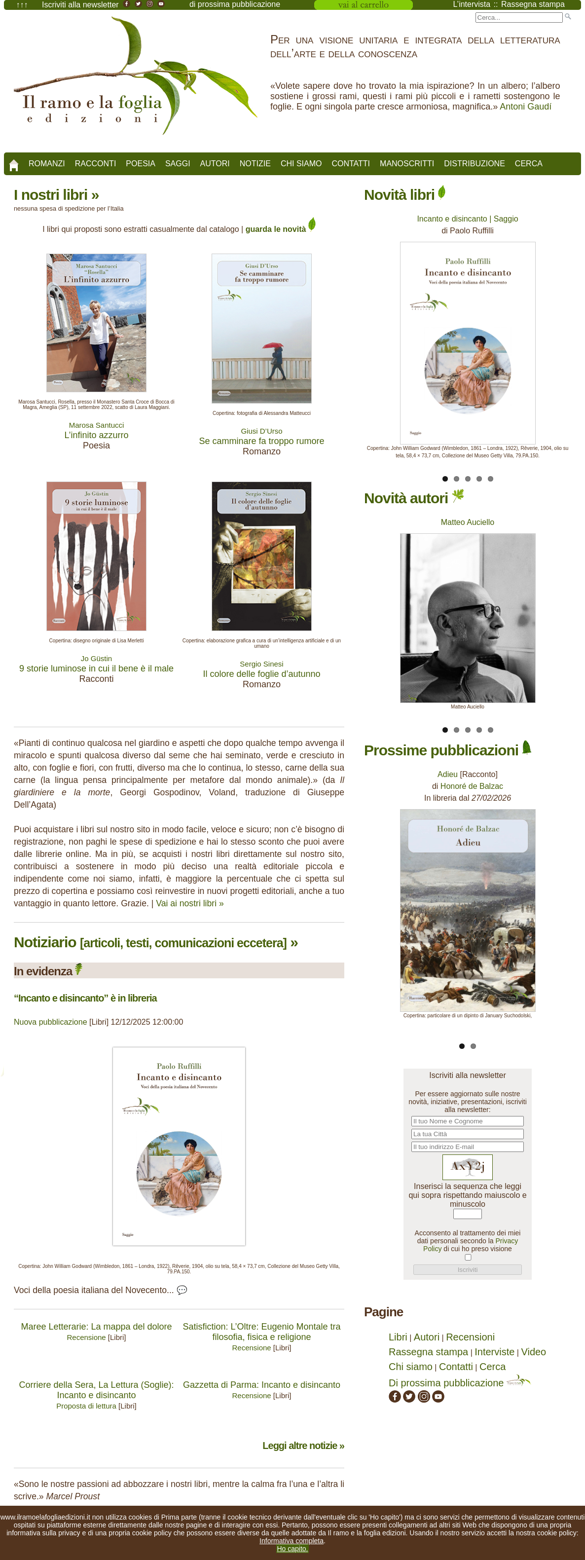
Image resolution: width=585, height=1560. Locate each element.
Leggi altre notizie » (303, 1445)
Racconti (95, 163)
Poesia (140, 163)
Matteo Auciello (468, 522)
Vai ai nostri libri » (190, 903)
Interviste (494, 1351)
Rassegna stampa (428, 1351)
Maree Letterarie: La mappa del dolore (96, 1327)
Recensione (86, 1337)
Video (533, 1351)
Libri (398, 1337)
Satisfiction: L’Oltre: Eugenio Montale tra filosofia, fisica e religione (261, 1332)
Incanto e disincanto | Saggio (467, 219)
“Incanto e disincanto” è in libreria (85, 998)
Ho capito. (292, 1549)
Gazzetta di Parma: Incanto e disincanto (261, 1385)
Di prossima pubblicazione (460, 1382)
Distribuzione (474, 163)
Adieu (448, 774)
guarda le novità (281, 229)
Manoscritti (407, 163)
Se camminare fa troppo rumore (261, 441)
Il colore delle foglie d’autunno (261, 674)
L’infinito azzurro (96, 435)
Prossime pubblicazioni (448, 750)
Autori (215, 163)
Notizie (255, 163)
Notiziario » (156, 942)
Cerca (529, 163)
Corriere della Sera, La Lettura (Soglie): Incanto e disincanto (96, 1390)
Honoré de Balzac (471, 786)
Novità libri (404, 194)
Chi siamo (301, 163)
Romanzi (47, 163)
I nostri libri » (56, 194)
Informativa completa (291, 1541)
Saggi (177, 163)
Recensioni (470, 1337)
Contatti (350, 163)
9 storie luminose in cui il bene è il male (96, 668)
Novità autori (414, 498)
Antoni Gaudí (525, 106)
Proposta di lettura (86, 1406)
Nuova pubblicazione (50, 1022)
